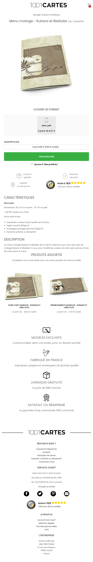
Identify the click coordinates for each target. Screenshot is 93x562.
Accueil (36, 14)
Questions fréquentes (46, 449)
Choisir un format (46, 109)
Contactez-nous (46, 461)
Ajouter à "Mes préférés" (44, 164)
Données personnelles (46, 526)
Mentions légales (46, 523)
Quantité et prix (11, 141)
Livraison (46, 452)
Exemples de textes (46, 455)
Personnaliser (46, 156)
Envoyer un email (47, 486)
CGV (46, 529)
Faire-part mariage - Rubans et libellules (24, 306)
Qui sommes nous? (46, 520)
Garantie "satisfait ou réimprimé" (46, 458)
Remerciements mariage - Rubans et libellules (69, 306)
